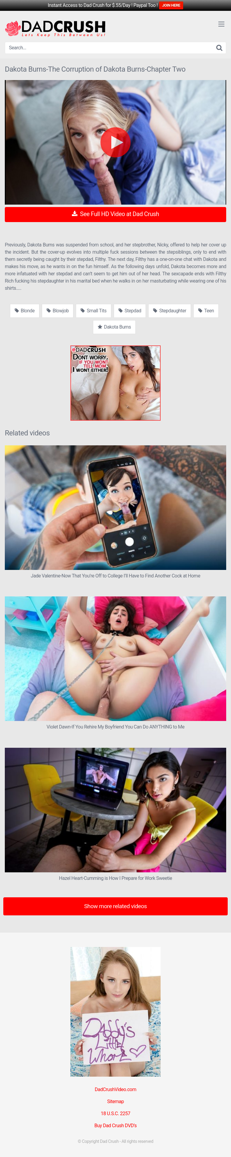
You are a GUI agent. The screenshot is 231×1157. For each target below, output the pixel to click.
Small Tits (93, 311)
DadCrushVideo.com (115, 1089)
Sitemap (115, 1101)
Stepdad (130, 311)
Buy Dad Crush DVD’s (115, 1125)
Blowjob (58, 311)
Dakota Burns (114, 327)
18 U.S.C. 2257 (115, 1113)
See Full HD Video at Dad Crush (115, 214)
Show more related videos (115, 906)
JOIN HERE (171, 5)
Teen (206, 311)
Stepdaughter (169, 311)
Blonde (25, 311)
